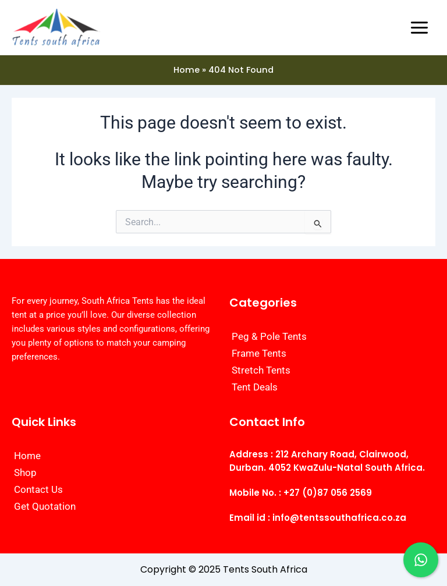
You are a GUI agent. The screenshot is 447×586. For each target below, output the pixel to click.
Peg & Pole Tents (269, 336)
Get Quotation (45, 506)
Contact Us (38, 489)
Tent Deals (255, 387)
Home (27, 455)
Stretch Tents (261, 370)
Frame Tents (259, 353)
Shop (25, 472)
